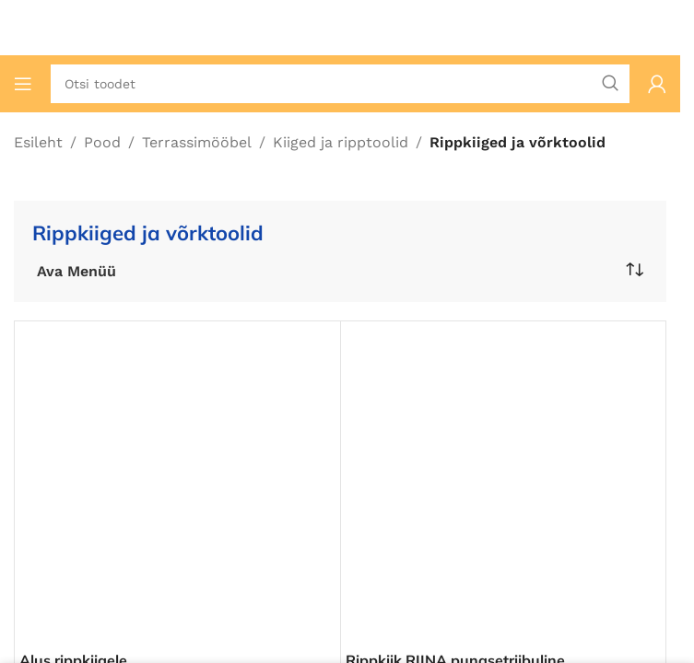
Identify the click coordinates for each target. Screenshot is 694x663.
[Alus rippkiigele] (177, 484)
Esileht (38, 142)
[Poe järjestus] (634, 270)
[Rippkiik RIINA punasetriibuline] (504, 484)
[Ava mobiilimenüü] (23, 83)
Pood (102, 142)
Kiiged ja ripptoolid (340, 142)
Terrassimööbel (197, 142)
